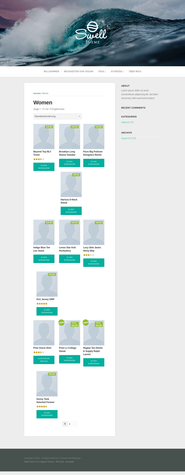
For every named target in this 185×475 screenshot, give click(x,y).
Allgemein (126, 122)
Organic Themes (48, 465)
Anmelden (71, 465)
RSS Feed (61, 465)
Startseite (37, 93)
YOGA (101, 71)
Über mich (135, 71)
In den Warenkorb (44, 167)
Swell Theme (30, 465)
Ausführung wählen (43, 362)
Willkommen (51, 71)
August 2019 (127, 138)
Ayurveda (117, 71)
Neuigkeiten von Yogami (79, 71)
